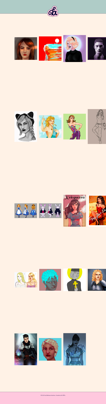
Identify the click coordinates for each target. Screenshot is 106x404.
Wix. (64, 395)
